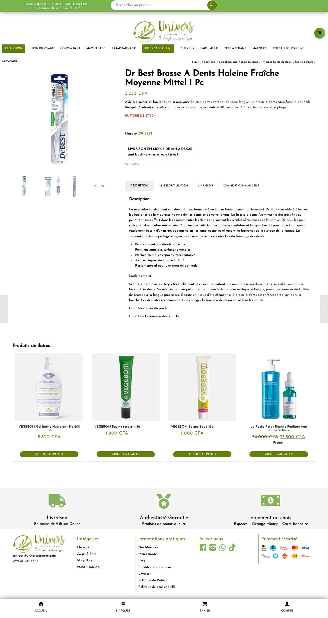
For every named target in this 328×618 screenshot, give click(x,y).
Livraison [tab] (205, 185)
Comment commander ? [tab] (241, 185)
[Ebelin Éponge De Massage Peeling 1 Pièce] (4, 309)
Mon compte (147, 554)
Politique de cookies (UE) (156, 587)
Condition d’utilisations (154, 567)
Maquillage (85, 560)
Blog (141, 560)
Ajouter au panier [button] (49, 454)
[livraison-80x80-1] (57, 501)
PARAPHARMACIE (91, 567)
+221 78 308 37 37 (25, 561)
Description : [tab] (139, 185)
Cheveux (83, 547)
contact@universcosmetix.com (34, 555)
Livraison (57, 517)
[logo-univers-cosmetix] (164, 31)
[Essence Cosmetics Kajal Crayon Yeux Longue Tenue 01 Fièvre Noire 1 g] (324, 309)
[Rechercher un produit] (164, 5)
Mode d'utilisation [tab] (173, 185)
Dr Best (145, 133)
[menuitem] (42, 48)
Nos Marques (148, 547)
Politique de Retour (152, 580)
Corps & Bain (86, 554)
